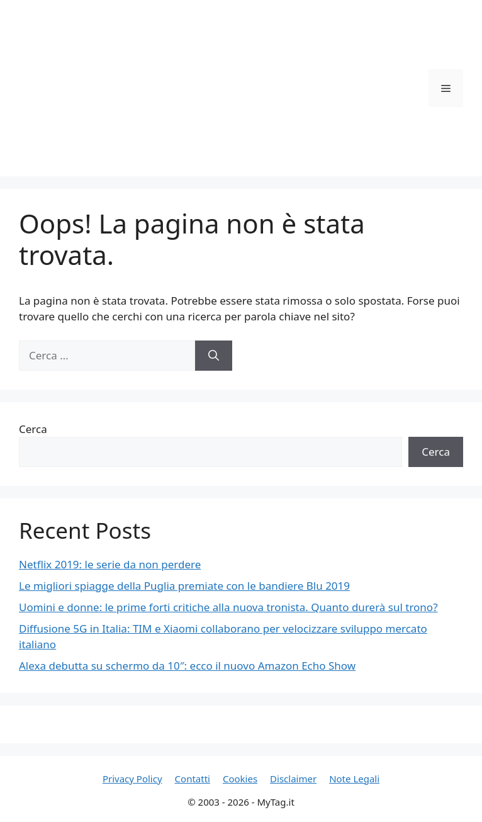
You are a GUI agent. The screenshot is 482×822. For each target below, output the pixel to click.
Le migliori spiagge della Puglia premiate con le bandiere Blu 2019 (184, 585)
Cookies (240, 778)
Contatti (192, 778)
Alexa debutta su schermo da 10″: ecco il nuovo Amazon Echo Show (187, 665)
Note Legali (354, 778)
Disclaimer (293, 778)
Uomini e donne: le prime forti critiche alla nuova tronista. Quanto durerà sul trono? (228, 607)
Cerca (33, 429)
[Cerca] (213, 356)
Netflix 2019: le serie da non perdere (110, 564)
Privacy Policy (132, 778)
